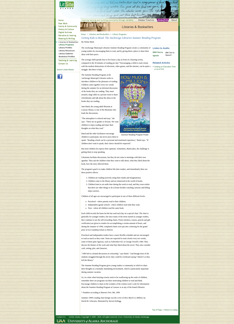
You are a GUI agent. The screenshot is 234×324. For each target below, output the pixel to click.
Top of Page (157, 310)
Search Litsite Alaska (65, 70)
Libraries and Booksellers (99, 34)
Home (83, 34)
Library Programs (119, 34)
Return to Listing (171, 310)
